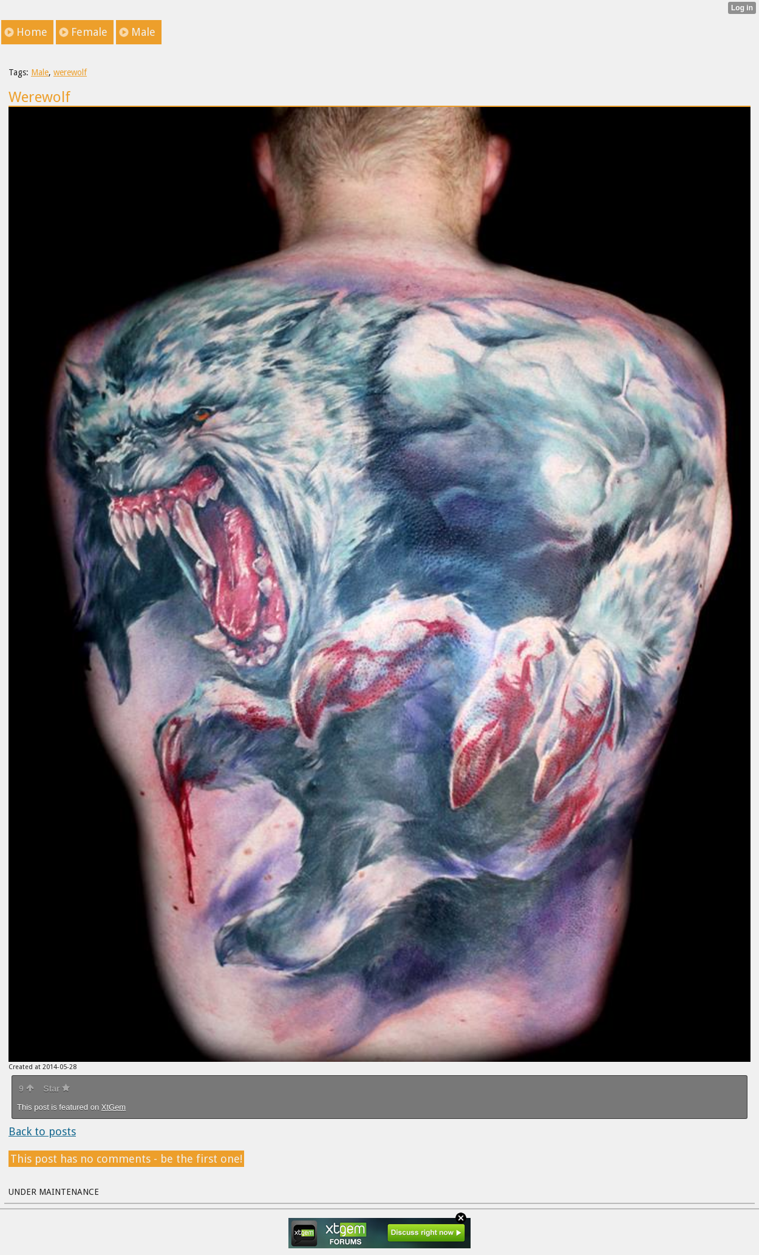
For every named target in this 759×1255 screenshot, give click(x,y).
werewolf (70, 72)
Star (56, 1088)
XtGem (113, 1107)
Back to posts (42, 1131)
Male (40, 72)
